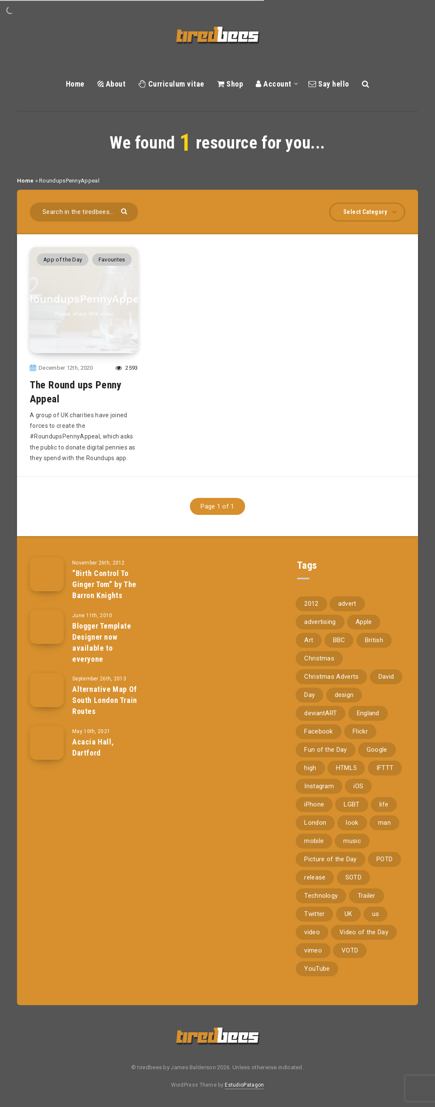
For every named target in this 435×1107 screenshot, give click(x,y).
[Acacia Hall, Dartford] (47, 743)
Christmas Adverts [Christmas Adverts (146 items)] (331, 676)
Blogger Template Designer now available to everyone (101, 642)
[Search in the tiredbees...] (84, 212)
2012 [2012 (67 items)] (311, 603)
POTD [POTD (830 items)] (384, 859)
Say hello (328, 83)
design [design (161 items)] (344, 695)
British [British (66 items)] (374, 640)
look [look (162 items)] (352, 822)
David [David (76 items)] (386, 676)
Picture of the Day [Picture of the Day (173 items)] (330, 859)
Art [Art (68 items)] (308, 640)
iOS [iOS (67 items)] (358, 786)
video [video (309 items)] (312, 932)
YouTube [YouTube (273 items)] (317, 968)
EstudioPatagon (244, 1085)
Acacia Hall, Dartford (93, 747)
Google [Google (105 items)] (377, 749)
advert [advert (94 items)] (347, 603)
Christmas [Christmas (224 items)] (319, 658)
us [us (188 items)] (375, 914)
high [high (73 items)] (310, 768)
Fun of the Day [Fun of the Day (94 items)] (325, 749)
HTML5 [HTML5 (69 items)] (346, 768)
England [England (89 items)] (368, 713)
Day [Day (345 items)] (309, 695)
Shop (230, 83)
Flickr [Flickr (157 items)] (360, 731)
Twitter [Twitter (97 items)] (314, 914)
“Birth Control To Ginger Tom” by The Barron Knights (104, 584)
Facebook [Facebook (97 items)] (318, 731)
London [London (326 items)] (315, 822)
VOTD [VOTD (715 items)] (350, 950)
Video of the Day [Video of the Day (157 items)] (363, 932)
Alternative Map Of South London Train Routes (104, 700)
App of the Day (62, 259)
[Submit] (125, 210)
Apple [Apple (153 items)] (364, 622)
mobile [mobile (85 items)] (314, 841)
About (111, 83)
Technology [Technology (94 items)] (321, 895)
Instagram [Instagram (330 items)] (319, 786)
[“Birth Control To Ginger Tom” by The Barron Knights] (47, 574)
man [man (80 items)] (384, 822)
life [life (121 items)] (383, 804)
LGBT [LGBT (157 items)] (351, 804)
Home (75, 83)
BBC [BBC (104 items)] (339, 640)
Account (273, 83)
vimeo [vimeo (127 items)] (313, 950)
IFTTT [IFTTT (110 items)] (385, 768)
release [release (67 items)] (314, 877)
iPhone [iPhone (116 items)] (314, 804)
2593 (127, 368)
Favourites (112, 259)
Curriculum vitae (171, 83)
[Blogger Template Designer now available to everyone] (47, 627)
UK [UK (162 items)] (349, 914)
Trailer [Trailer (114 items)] (367, 895)
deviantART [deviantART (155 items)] (320, 713)
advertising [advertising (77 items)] (320, 622)
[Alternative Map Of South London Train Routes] (47, 690)
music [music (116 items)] (352, 841)
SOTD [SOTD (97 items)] (353, 877)
